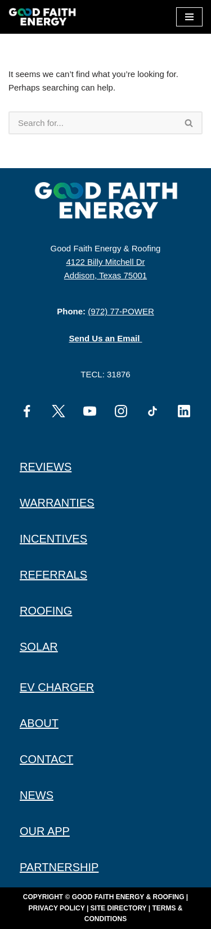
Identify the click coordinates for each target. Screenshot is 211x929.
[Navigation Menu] (189, 16)
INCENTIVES (53, 539)
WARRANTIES (57, 503)
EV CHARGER (57, 687)
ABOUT (39, 723)
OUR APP (45, 831)
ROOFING (46, 611)
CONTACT (46, 759)
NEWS (36, 795)
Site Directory (119, 908)
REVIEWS (45, 467)
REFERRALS (53, 575)
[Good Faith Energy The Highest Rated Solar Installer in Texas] (45, 17)
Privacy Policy (57, 908)
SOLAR (39, 647)
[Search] (92, 122)
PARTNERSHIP (59, 867)
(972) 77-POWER (121, 311)
